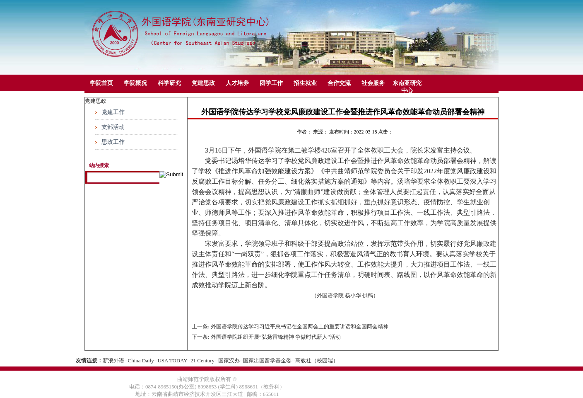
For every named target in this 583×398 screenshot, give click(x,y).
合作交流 (339, 83)
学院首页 (101, 83)
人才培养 (237, 83)
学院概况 (135, 83)
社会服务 (373, 83)
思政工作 (113, 142)
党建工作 (113, 112)
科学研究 (169, 83)
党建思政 (203, 83)
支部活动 (113, 127)
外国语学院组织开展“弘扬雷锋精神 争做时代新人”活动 (276, 337)
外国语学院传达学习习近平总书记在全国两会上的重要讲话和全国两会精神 (299, 326)
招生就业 (305, 83)
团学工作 (271, 83)
